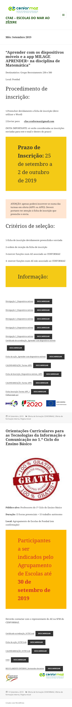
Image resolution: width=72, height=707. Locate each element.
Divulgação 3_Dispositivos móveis (19, 319)
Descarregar (43, 310)
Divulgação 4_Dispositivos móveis (19, 327)
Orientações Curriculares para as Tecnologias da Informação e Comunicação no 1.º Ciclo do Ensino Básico (36, 437)
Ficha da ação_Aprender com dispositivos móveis (26, 356)
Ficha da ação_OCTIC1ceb (16, 642)
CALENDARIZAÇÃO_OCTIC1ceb (18, 651)
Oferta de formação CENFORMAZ (41, 416)
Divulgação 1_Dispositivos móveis (19, 301)
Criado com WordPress (15, 703)
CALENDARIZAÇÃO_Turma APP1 (19, 365)
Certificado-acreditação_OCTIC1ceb (20, 633)
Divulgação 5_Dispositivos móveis (19, 336)
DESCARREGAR (43, 301)
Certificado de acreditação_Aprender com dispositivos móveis (30, 340)
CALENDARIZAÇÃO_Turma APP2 (19, 383)
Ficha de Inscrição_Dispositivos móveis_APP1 (24, 374)
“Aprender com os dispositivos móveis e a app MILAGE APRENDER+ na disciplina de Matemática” (35, 59)
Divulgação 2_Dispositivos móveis (19, 310)
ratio (8, 660)
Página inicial (25, 419)
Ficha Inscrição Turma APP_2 (18, 391)
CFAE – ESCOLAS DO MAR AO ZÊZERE (28, 20)
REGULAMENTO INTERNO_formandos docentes (25, 668)
